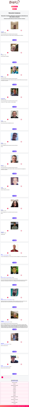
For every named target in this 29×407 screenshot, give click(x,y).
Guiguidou (2, 321)
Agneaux (14, 395)
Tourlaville (14, 386)
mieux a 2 (2, 165)
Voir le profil (14, 62)
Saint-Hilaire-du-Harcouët (14, 396)
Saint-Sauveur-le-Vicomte (14, 399)
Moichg (2, 143)
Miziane (2, 76)
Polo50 (2, 365)
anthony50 (2, 343)
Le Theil (14, 403)
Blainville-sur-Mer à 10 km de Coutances (6, 277)
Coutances (14, 389)
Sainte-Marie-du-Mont (14, 402)
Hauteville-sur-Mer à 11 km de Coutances (6, 299)
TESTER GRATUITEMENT (14, 6)
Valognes (14, 392)
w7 (1, 276)
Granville (14, 388)
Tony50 (2, 187)
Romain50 (2, 232)
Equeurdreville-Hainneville (14, 385)
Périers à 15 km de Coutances (5, 344)
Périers (14, 398)
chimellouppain (3, 98)
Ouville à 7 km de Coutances (5, 255)
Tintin (1, 254)
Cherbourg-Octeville (14, 382)
